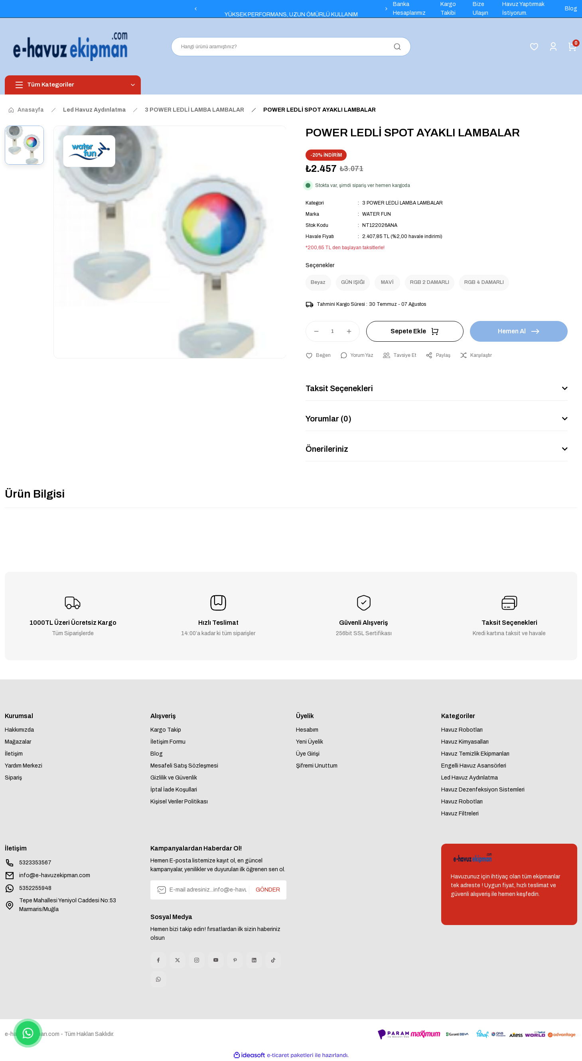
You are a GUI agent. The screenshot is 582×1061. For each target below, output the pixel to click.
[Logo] (72, 46)
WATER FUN (376, 214)
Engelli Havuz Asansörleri (473, 766)
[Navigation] (73, 84)
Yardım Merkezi (23, 766)
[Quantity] (333, 331)
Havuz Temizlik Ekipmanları (475, 754)
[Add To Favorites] (318, 355)
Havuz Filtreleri (460, 814)
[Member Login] (553, 46)
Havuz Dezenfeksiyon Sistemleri (483, 790)
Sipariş (13, 778)
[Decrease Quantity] (313, 331)
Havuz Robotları (462, 730)
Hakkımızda (19, 730)
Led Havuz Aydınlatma (469, 778)
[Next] (386, 9)
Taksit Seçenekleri (339, 388)
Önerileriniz (327, 449)
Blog (156, 754)
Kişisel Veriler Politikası (179, 802)
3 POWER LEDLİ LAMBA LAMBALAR (402, 203)
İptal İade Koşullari (173, 790)
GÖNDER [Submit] (268, 890)
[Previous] (195, 9)
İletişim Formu (167, 742)
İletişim (14, 754)
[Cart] (572, 46)
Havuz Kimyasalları (465, 742)
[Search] (291, 46)
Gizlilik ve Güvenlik (173, 778)
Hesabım (307, 730)
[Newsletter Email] (218, 890)
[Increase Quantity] (352, 331)
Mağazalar (18, 742)
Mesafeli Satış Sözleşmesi (184, 766)
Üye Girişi (308, 754)
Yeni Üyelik (309, 742)
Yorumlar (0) (328, 418)
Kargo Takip (165, 730)
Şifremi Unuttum (316, 766)
